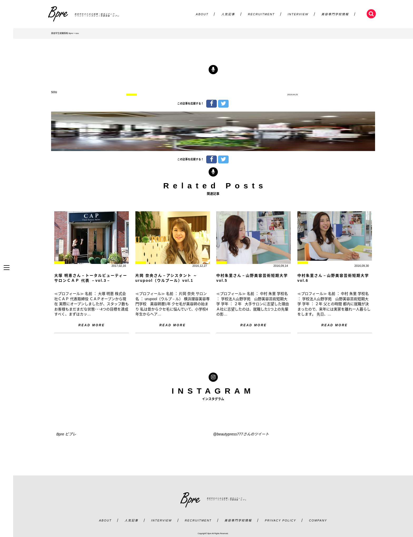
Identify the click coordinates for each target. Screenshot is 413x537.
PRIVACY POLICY (280, 520)
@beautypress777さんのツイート (241, 434)
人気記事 (228, 14)
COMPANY (318, 520)
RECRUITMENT (261, 14)
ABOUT (202, 14)
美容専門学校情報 (335, 14)
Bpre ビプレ (66, 434)
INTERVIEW (298, 14)
